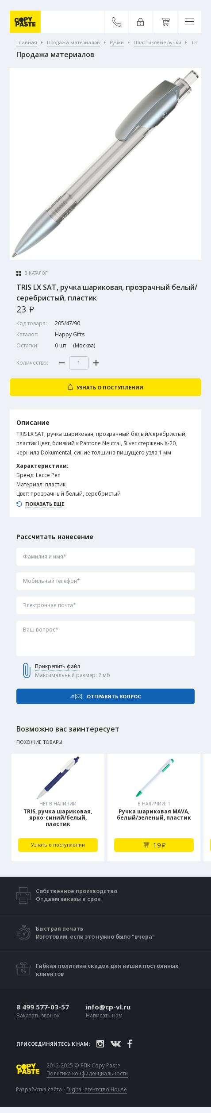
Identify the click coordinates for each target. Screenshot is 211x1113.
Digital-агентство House (96, 1089)
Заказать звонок (38, 1016)
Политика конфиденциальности (87, 1073)
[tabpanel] (58, 807)
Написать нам (104, 1016)
